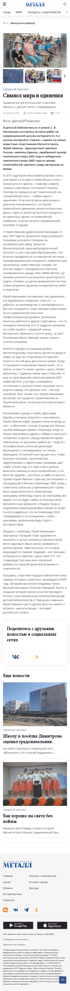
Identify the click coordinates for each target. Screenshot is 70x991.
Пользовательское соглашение (15, 939)
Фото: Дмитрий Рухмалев (21, 121)
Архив (6, 882)
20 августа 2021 (11, 113)
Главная (8, 876)
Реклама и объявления (43, 876)
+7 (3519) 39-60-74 (53, 963)
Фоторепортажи (12, 894)
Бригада (34, 888)
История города (38, 882)
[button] (64, 76)
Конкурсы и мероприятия (45, 12)
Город (6, 12)
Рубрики (8, 888)
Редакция (8, 900)
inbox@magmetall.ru (37, 963)
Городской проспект (16, 89)
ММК (19, 12)
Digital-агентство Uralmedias (14, 944)
